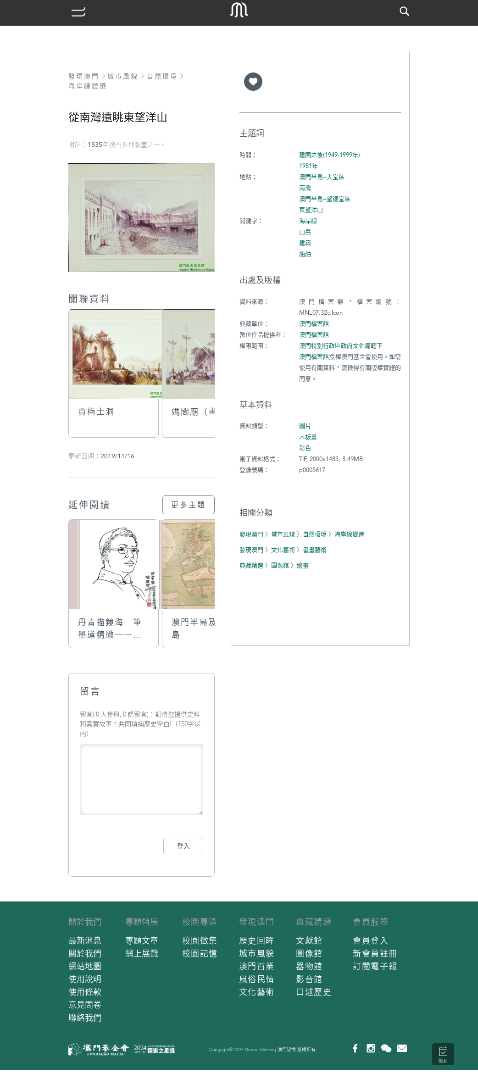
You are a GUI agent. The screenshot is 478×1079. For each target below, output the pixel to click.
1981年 (308, 165)
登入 (183, 846)
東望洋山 (311, 209)
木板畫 (308, 437)
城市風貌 (123, 76)
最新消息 (84, 941)
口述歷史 (314, 992)
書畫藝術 (315, 549)
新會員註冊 (375, 953)
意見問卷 (84, 1005)
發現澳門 (84, 76)
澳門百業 (257, 966)
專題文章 (141, 941)
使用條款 (84, 992)
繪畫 (303, 565)
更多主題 (188, 505)
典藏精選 (251, 565)
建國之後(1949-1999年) (329, 154)
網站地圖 (84, 966)
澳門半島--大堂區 (322, 176)
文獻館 (309, 941)
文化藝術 (283, 549)
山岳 (305, 231)
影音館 (309, 979)
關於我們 (84, 922)
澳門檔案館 (314, 323)
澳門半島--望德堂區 (324, 198)
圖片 (305, 426)
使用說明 (84, 979)
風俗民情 (257, 979)
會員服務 (371, 922)
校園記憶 (200, 953)
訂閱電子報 (375, 966)
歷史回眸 (257, 941)
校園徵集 (200, 941)
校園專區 (200, 922)
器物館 (309, 966)
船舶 (305, 253)
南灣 (305, 187)
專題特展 (141, 922)
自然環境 (162, 76)
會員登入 (371, 941)
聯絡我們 (84, 1018)
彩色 (305, 448)
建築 (305, 242)
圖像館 (280, 565)
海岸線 (308, 220)
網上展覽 (141, 953)
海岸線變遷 (87, 85)
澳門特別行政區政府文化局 (335, 345)
